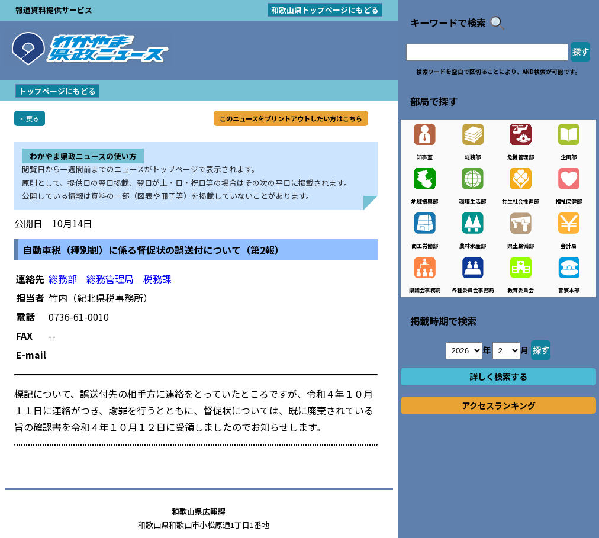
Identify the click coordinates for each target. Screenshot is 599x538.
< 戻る (29, 118)
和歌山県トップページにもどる (325, 9)
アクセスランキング (499, 405)
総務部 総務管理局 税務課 (110, 279)
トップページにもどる (57, 90)
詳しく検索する (498, 376)
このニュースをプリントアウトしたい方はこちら (291, 118)
